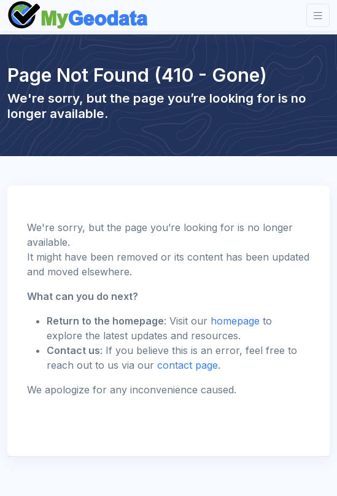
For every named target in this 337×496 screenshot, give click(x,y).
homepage (235, 321)
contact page (187, 365)
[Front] (78, 15)
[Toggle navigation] (318, 16)
